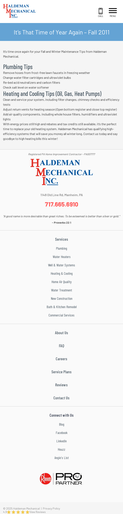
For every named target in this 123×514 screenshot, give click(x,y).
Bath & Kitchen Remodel (62, 306)
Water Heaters (62, 256)
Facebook (62, 432)
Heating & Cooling (62, 273)
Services (61, 239)
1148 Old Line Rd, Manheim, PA (61, 195)
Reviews (61, 384)
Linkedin (61, 441)
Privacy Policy (51, 508)
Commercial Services (61, 315)
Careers (61, 358)
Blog (61, 424)
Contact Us (61, 397)
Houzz (61, 449)
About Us (61, 332)
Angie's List (61, 457)
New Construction (61, 298)
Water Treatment (61, 290)
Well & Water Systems (61, 265)
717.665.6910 (61, 204)
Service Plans (61, 371)
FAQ (61, 345)
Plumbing (61, 248)
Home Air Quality (61, 281)
